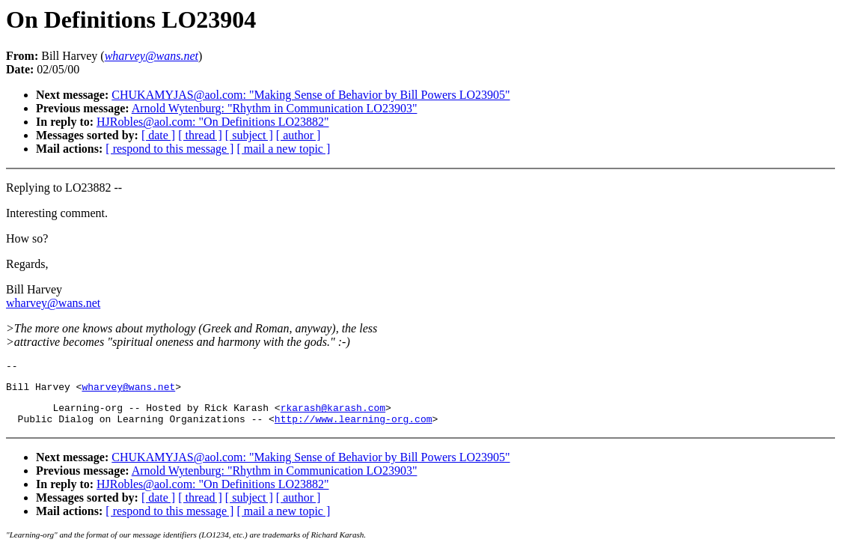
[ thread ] (200, 135)
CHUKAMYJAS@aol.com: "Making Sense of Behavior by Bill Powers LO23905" (310, 94)
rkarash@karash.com (333, 414)
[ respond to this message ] (169, 148)
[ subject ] (249, 135)
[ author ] (298, 135)
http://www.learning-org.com (353, 427)
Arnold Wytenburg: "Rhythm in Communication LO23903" (275, 108)
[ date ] (158, 135)
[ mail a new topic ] (283, 148)
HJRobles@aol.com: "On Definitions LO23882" (212, 121)
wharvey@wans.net (53, 302)
